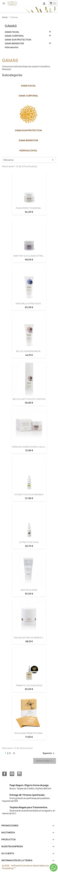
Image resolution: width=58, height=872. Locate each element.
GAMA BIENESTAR (14, 43)
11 (14, 753)
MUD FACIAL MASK (29, 590)
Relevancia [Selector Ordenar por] (29, 160)
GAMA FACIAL (12, 32)
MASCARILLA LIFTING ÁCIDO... (29, 303)
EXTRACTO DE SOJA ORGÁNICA (29, 494)
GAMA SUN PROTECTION (18, 39)
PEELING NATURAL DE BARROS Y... (29, 637)
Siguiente (49, 753)
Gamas (11, 26)
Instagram (19, 774)
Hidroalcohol (11, 47)
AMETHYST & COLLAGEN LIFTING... (29, 256)
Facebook (4, 774)
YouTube (12, 774)
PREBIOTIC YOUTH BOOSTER (29, 685)
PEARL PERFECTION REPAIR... (29, 208)
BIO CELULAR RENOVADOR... (29, 351)
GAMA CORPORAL (14, 35)
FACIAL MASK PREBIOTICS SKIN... (29, 733)
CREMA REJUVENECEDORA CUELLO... (29, 447)
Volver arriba (44, 761)
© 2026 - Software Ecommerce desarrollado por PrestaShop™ (25, 867)
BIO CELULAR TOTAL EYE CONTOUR (29, 399)
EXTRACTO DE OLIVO (29, 542)
